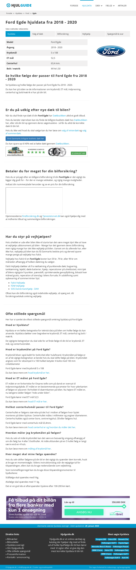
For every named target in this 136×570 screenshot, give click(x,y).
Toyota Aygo (123, 543)
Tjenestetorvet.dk (51, 216)
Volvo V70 (108, 550)
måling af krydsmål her (39, 448)
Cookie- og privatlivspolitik (42, 567)
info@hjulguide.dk (24, 567)
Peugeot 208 (101, 539)
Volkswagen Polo (121, 550)
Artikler (122, 5)
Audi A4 (125, 558)
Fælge (110, 5)
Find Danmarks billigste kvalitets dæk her (25, 139)
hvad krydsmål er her (38, 372)
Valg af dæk (38, 34)
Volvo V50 (112, 539)
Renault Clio (123, 539)
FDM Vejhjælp (18, 286)
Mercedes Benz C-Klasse (101, 547)
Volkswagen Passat (120, 547)
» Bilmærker (12, 539)
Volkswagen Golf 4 (112, 558)
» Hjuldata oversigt (15, 545)
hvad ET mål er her (37, 401)
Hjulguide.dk (11, 567)
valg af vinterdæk (70, 130)
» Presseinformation (16, 554)
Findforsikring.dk (30, 216)
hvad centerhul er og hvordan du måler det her (51, 427)
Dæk (98, 5)
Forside (74, 5)
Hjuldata (87, 5)
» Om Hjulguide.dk (15, 548)
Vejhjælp (87, 34)
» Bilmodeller (12, 542)
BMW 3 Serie (97, 550)
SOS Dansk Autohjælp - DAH (25, 289)
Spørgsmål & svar (116, 34)
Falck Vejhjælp (18, 283)
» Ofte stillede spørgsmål (18, 551)
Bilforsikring (64, 34)
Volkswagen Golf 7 (109, 543)
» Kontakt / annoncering (18, 557)
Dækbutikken (59, 115)
